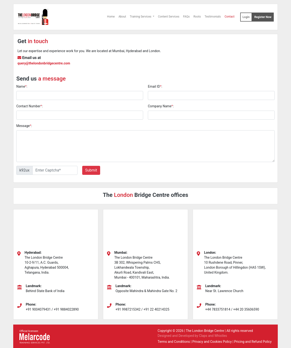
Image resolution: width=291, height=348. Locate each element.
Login (246, 17)
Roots (197, 16)
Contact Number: (29, 106)
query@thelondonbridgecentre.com (43, 63)
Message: (24, 126)
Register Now (262, 17)
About (122, 16)
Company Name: (161, 106)
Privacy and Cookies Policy (212, 341)
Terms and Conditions (174, 341)
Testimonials (213, 16)
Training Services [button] (141, 16)
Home (111, 16)
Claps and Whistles (213, 336)
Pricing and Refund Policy (253, 341)
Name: (21, 86)
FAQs (186, 16)
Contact (230, 16)
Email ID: (155, 86)
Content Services (168, 16)
